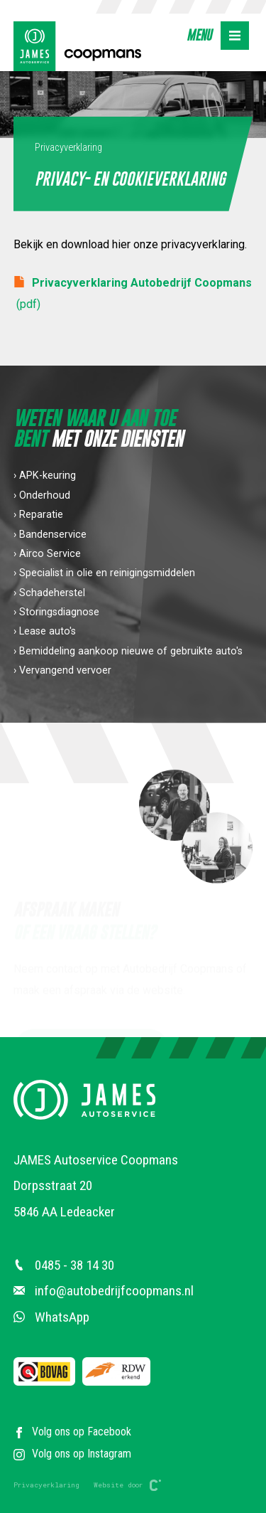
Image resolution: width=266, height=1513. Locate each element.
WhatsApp (51, 1317)
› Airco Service (47, 554)
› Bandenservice (50, 535)
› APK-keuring (44, 476)
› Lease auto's (44, 632)
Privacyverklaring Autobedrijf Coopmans (132, 292)
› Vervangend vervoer (62, 670)
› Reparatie (38, 515)
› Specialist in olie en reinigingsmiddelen (104, 574)
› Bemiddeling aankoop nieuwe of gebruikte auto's (128, 651)
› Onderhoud (41, 495)
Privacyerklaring (46, 1485)
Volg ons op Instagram (72, 1453)
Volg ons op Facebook (72, 1431)
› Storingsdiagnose (56, 612)
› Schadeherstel (49, 593)
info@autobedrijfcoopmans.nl (103, 1291)
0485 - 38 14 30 (63, 1265)
